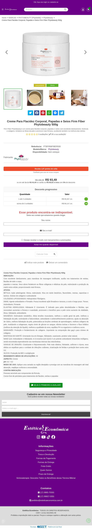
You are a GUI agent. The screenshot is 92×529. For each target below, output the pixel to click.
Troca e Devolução (46, 454)
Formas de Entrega (46, 462)
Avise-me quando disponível (46, 245)
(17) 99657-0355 (46, 496)
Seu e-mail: (46, 231)
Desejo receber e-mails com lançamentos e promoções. (47, 240)
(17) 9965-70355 (46, 492)
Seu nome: (46, 220)
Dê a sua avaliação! (57, 134)
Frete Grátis (46, 466)
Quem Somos (46, 470)
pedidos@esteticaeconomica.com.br (46, 500)
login (46, 2)
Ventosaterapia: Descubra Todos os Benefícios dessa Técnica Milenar (46, 478)
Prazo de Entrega (46, 474)
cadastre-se (54, 2)
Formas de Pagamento (46, 458)
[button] (6, 52)
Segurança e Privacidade (46, 450)
